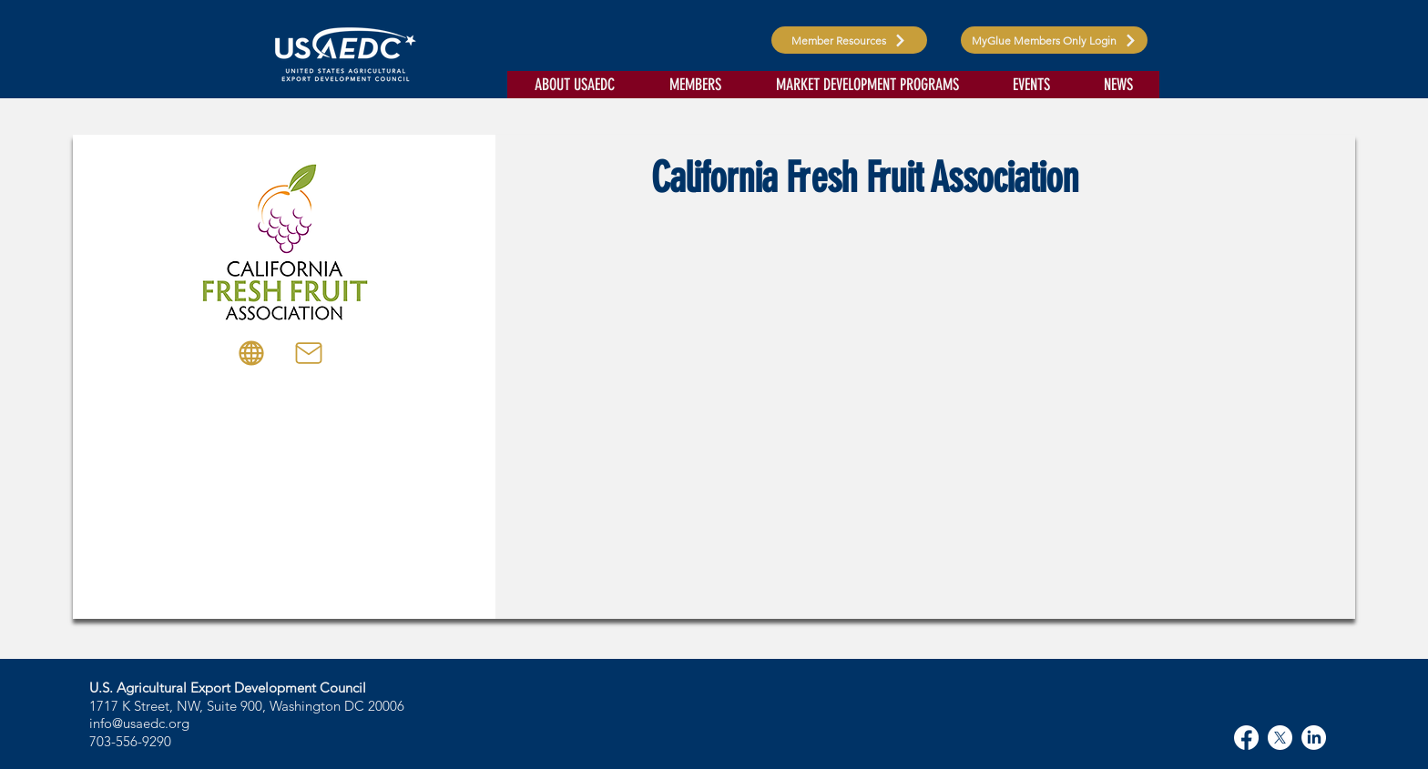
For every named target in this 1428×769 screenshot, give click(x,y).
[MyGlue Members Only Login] (1054, 40)
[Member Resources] (849, 40)
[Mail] (309, 353)
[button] (574, 84)
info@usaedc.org (139, 723)
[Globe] (251, 353)
